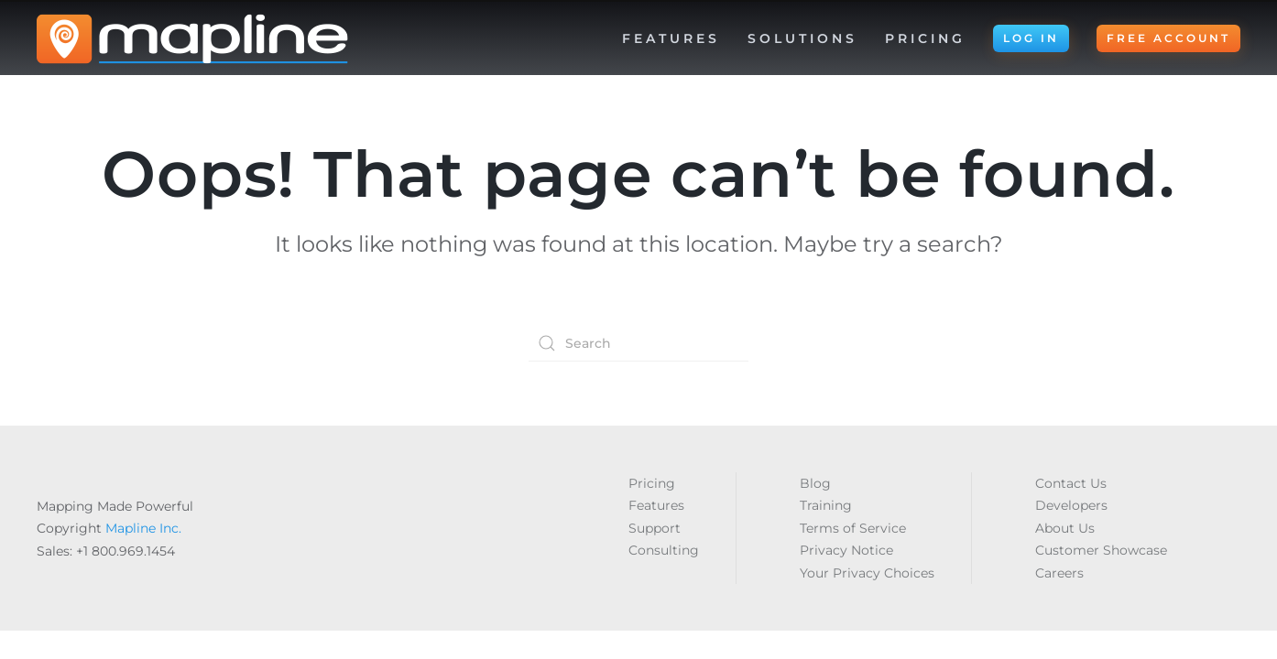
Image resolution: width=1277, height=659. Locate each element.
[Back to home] (192, 38)
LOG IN (1031, 38)
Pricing (925, 38)
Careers (1059, 573)
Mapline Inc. (143, 528)
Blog (815, 483)
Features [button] (671, 38)
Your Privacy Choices (867, 573)
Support (654, 528)
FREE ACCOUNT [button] (1168, 38)
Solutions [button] (802, 38)
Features (656, 505)
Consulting (663, 550)
